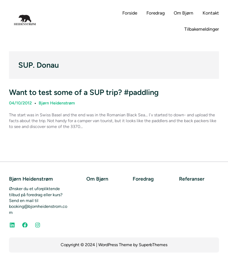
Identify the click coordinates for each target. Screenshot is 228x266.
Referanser (191, 179)
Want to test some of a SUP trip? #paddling (84, 92)
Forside (129, 13)
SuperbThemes (153, 244)
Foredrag (143, 179)
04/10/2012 (20, 103)
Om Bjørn (97, 179)
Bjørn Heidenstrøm (57, 103)
